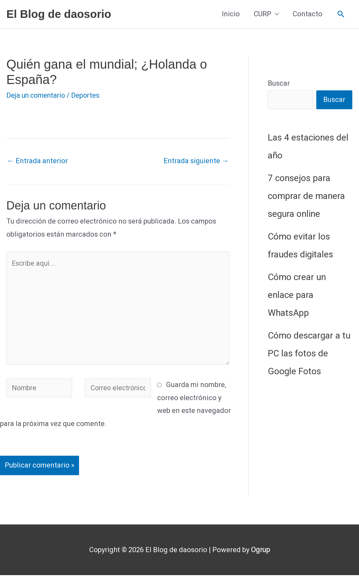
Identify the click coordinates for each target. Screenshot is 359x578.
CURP (262, 14)
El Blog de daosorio (58, 14)
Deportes (89, 95)
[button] (341, 14)
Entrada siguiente (196, 161)
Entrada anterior (37, 161)
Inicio (231, 14)
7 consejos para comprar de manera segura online (306, 196)
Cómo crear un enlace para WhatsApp (297, 295)
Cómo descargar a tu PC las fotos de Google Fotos (309, 354)
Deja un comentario (37, 95)
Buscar (279, 83)
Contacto (307, 14)
